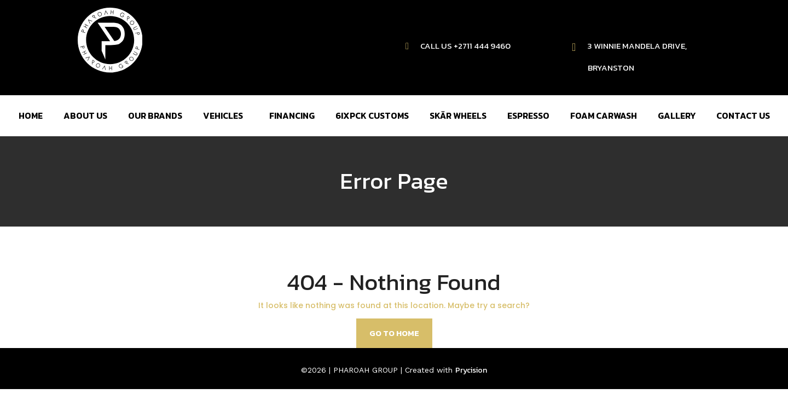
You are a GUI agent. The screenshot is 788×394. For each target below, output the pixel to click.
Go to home (394, 333)
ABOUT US (85, 115)
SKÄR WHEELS (458, 115)
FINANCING (292, 115)
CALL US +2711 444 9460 (465, 45)
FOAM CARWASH (603, 115)
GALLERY (677, 115)
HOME (31, 115)
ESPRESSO (528, 115)
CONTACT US (743, 115)
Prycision (471, 370)
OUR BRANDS (155, 115)
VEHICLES (223, 115)
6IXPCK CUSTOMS (372, 115)
